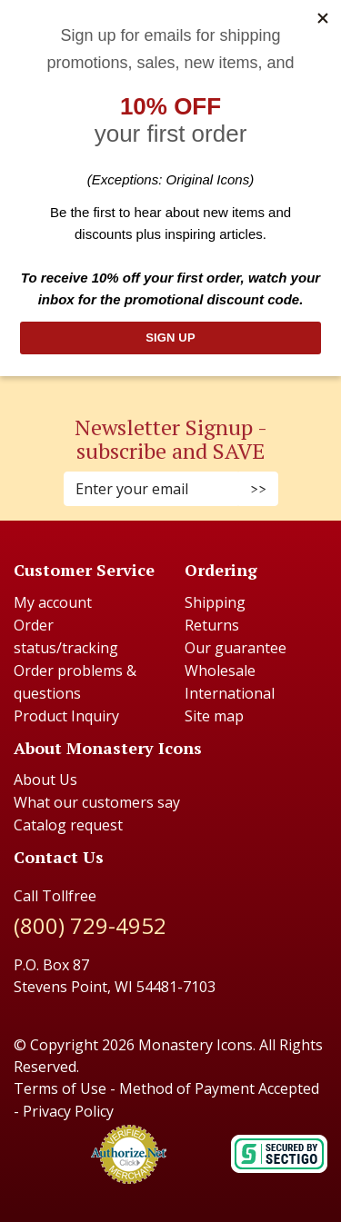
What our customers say (97, 802)
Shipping (215, 602)
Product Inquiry (66, 716)
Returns (212, 625)
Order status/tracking (66, 636)
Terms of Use (60, 1088)
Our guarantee (235, 648)
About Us (45, 780)
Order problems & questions (75, 682)
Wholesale (220, 671)
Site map (214, 716)
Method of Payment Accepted (219, 1088)
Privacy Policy (68, 1111)
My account (53, 602)
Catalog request (68, 825)
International (230, 693)
